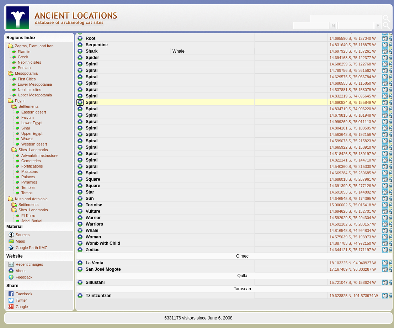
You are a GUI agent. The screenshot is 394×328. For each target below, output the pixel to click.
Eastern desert (33, 112)
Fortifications (32, 166)
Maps (20, 241)
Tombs (26, 193)
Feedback (24, 277)
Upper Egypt (31, 133)
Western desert (34, 144)
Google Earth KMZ (31, 247)
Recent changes (29, 264)
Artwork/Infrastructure (39, 155)
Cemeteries (31, 161)
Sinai (25, 128)
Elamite (24, 51)
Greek (23, 57)
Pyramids (29, 182)
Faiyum (27, 117)
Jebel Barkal (31, 221)
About (21, 271)
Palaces (28, 177)
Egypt (20, 101)
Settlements (28, 106)
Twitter (21, 300)
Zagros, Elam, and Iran (34, 46)
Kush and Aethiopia (31, 199)
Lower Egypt (31, 123)
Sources (23, 235)
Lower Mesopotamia (35, 84)
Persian (24, 67)
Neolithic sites (29, 62)
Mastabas (29, 171)
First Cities (27, 79)
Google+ (23, 307)
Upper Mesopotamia (35, 95)
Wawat (27, 139)
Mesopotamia (26, 73)
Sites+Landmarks (33, 150)
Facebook (24, 294)
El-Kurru (28, 215)
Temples (28, 187)
